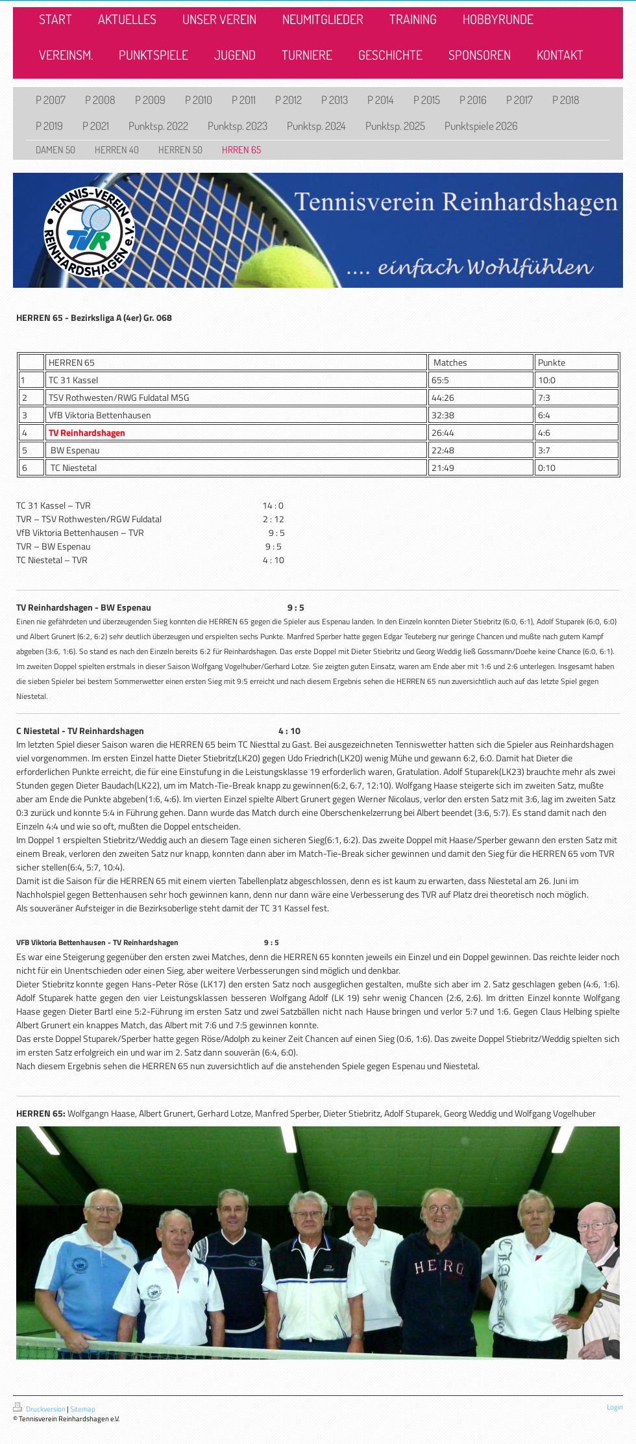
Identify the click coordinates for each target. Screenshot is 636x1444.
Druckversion (40, 1409)
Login (615, 1407)
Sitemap (82, 1409)
